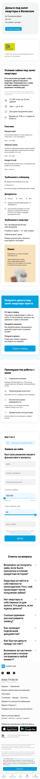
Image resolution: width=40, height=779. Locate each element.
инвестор (12, 718)
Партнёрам (5, 694)
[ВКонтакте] (2, 673)
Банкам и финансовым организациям (15, 690)
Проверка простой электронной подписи (16, 709)
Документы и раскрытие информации (15, 701)
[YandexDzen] (14, 673)
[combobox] (20, 464)
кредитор (26, 718)
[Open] (34, 524)
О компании (5, 697)
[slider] (4, 498)
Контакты (24, 697)
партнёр (19, 718)
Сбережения (14, 686)
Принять (20, 769)
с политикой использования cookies (19, 764)
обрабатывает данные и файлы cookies (24, 758)
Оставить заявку (13, 29)
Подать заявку (20, 348)
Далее (20, 538)
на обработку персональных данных (20, 533)
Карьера (15, 697)
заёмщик (4, 718)
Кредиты (4, 686)
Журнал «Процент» (8, 705)
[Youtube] (8, 673)
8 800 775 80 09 (9, 679)
